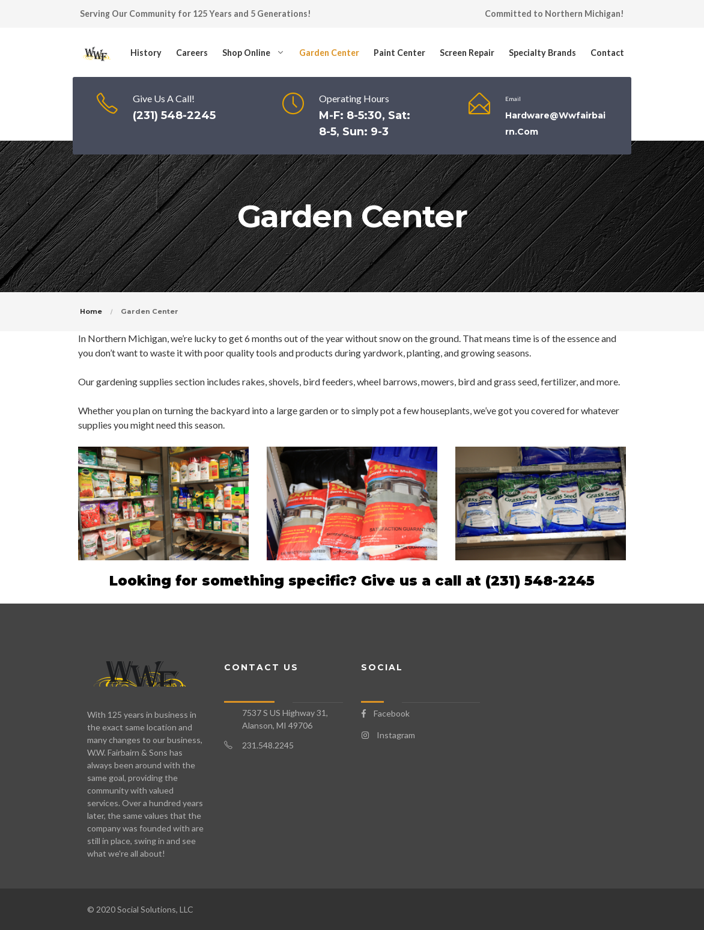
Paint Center (399, 52)
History (146, 52)
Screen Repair (467, 52)
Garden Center (329, 52)
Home (91, 311)
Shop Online (246, 52)
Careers (192, 52)
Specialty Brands (542, 52)
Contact (607, 52)
